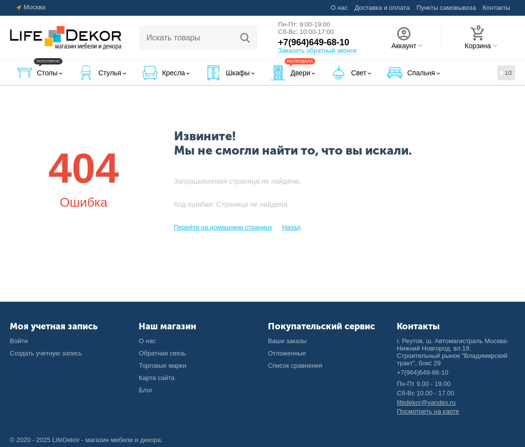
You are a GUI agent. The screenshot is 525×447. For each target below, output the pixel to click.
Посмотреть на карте (428, 411)
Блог (145, 390)
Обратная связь (162, 353)
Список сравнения (295, 365)
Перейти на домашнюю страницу (223, 227)
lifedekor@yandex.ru (426, 402)
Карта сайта (157, 378)
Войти (19, 341)
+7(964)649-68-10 (314, 42)
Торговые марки (162, 365)
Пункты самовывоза (446, 7)
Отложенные (287, 353)
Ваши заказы (287, 341)
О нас (339, 7)
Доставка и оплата (381, 7)
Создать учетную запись (46, 353)
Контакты (496, 7)
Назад (291, 227)
